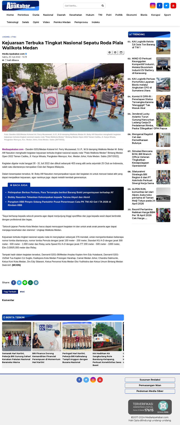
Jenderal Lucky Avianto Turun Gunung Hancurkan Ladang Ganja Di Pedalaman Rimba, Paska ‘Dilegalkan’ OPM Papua (149, 121)
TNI (100, 15)
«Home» (6, 37)
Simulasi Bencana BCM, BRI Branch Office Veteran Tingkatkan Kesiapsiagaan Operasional (142, 158)
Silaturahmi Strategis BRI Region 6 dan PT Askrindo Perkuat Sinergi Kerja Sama (143, 177)
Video (46, 22)
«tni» (13, 37)
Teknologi (12, 22)
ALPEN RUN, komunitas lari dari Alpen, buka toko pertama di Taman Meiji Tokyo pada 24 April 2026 (143, 196)
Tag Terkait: (10, 291)
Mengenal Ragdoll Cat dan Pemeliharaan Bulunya (142, 138)
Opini (36, 22)
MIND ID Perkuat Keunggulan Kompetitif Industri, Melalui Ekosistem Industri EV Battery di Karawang (143, 66)
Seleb (25, 22)
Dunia (36, 15)
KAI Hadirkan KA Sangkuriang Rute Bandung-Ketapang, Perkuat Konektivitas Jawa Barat (107, 359)
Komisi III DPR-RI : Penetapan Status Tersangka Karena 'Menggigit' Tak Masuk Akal (142, 102)
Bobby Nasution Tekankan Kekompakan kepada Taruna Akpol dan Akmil (49, 197)
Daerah (61, 15)
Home (10, 15)
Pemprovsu (81, 22)
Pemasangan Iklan (150, 385)
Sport (167, 15)
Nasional (48, 15)
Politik (119, 15)
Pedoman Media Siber (150, 391)
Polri (109, 15)
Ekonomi (132, 15)
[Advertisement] (149, 245)
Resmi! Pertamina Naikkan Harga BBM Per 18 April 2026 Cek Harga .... (143, 213)
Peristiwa (23, 15)
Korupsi (155, 15)
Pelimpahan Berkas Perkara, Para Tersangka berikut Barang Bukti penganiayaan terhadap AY (60, 192)
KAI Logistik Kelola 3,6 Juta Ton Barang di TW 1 (143, 44)
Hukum (90, 15)
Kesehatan (75, 15)
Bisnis (144, 15)
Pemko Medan (62, 22)
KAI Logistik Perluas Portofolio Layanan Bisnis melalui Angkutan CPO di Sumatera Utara (143, 85)
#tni (22, 291)
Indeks (96, 22)
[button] (121, 52)
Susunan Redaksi (150, 379)
